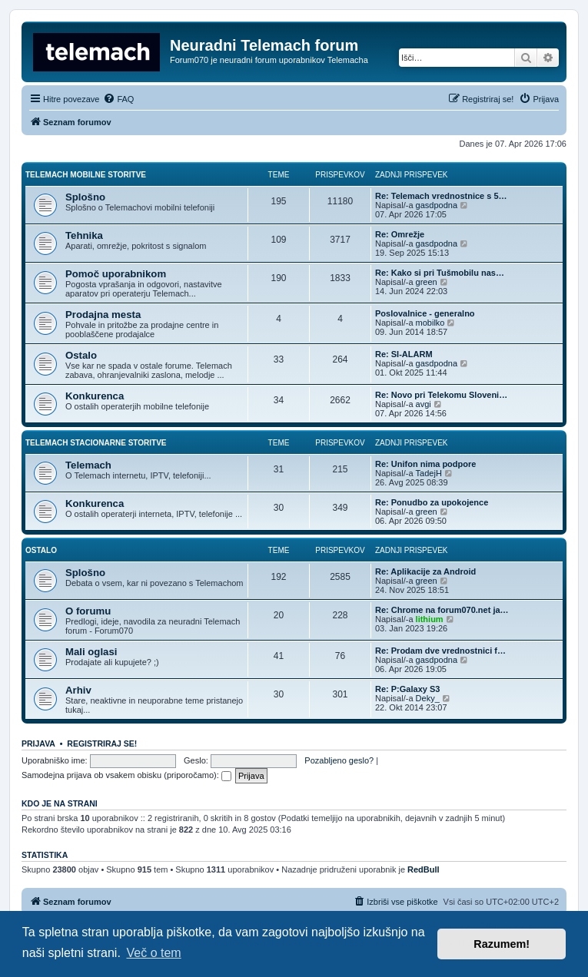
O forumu (88, 611)
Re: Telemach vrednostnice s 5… (441, 195)
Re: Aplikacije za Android (425, 571)
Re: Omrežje (399, 234)
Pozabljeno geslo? (339, 760)
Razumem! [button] (501, 944)
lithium (429, 619)
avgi (423, 404)
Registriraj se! (102, 743)
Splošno (85, 197)
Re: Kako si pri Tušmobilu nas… (439, 272)
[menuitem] (118, 99)
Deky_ (428, 698)
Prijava (38, 743)
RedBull (423, 869)
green (426, 281)
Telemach (88, 465)
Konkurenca (94, 396)
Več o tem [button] (154, 952)
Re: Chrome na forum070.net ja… (442, 609)
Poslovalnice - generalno (425, 313)
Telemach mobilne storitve (85, 175)
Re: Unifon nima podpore (425, 464)
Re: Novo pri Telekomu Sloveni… (441, 394)
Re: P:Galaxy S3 (407, 689)
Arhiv (78, 690)
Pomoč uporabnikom (115, 274)
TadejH (429, 473)
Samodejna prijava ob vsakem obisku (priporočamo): (126, 775)
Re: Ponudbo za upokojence (431, 502)
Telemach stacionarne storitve (96, 443)
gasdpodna (436, 205)
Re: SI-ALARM (404, 354)
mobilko (430, 322)
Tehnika (84, 235)
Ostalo (81, 355)
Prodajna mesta (103, 314)
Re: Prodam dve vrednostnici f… (440, 650)
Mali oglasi (91, 651)
